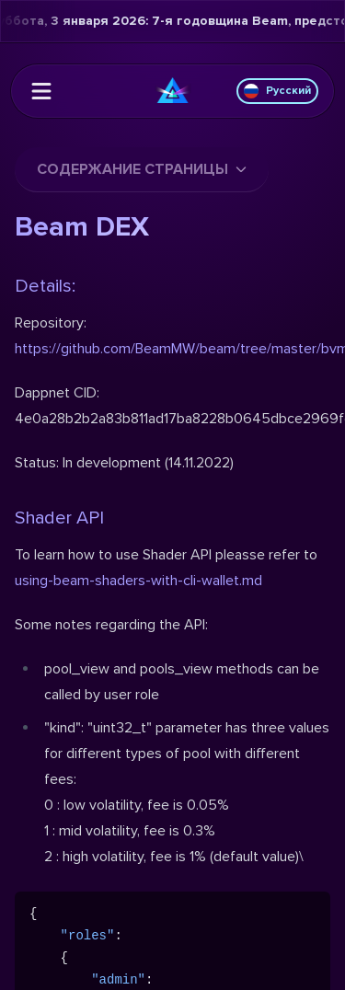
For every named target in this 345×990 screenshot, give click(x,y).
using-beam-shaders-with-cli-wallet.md (138, 580)
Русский (277, 91)
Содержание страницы (142, 169)
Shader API (59, 518)
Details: (45, 286)
